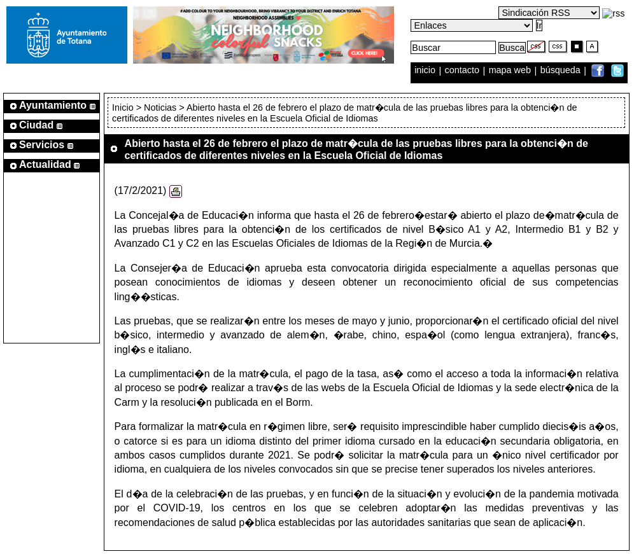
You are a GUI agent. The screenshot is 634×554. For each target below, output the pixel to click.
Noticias (160, 107)
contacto (462, 71)
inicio (426, 71)
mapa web (511, 71)
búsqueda (561, 71)
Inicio (124, 107)
